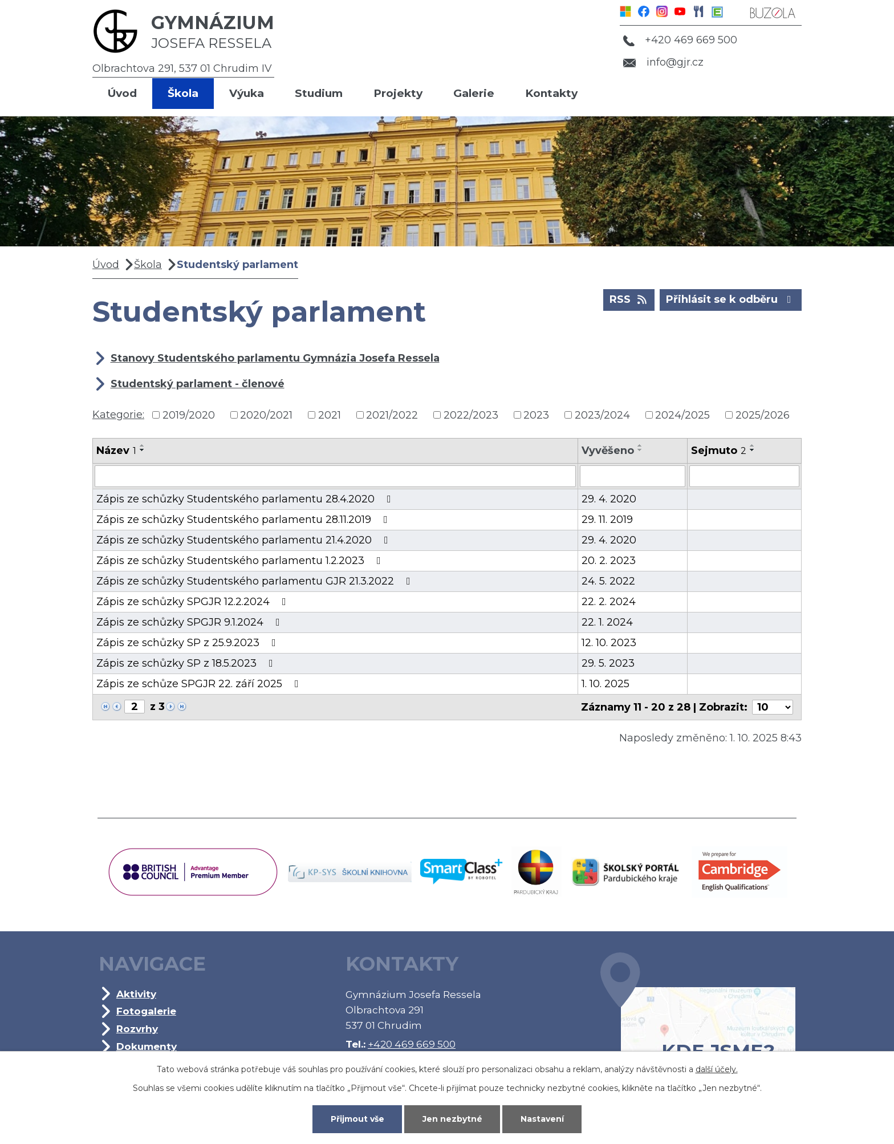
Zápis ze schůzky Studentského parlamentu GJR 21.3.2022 (255, 581)
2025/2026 (762, 414)
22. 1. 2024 (607, 622)
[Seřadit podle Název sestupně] (142, 450)
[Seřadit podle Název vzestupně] (142, 445)
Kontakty (551, 93)
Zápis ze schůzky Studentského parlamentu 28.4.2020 (246, 499)
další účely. (717, 1069)
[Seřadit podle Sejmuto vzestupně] (752, 445)
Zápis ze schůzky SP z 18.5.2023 (187, 663)
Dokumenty (146, 1046)
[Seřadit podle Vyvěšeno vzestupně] (640, 445)
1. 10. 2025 (605, 684)
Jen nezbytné (452, 1119)
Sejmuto (718, 450)
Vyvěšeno (608, 450)
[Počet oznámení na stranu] (772, 707)
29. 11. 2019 (607, 519)
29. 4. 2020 (609, 499)
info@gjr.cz (663, 62)
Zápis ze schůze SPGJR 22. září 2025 (199, 684)
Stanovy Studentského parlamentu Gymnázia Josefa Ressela (275, 358)
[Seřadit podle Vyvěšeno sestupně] (640, 450)
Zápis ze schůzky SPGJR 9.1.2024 (190, 622)
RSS (629, 299)
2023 (536, 414)
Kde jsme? (698, 1024)
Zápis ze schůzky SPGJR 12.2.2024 (193, 601)
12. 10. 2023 (609, 642)
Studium (319, 93)
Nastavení (542, 1119)
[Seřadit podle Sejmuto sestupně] (752, 450)
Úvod (122, 93)
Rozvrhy (137, 1029)
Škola (183, 93)
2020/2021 (266, 414)
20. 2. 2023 (609, 560)
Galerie (473, 93)
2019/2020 (188, 414)
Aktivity (136, 994)
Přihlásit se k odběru (731, 299)
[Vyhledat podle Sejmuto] (744, 476)
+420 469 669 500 (680, 40)
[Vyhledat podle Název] (335, 476)
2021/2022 (392, 414)
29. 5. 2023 (608, 663)
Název (116, 450)
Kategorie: (118, 414)
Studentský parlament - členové (198, 384)
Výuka (246, 93)
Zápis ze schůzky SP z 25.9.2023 (188, 642)
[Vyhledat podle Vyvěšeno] (632, 476)
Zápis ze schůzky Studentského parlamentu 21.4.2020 (244, 540)
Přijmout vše (357, 1119)
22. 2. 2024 (609, 601)
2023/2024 (602, 414)
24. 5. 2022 (608, 581)
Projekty (397, 93)
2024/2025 (682, 414)
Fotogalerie (146, 1011)
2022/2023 (471, 414)
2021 (329, 414)
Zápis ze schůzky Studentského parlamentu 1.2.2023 (240, 560)
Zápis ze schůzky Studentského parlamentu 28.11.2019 (244, 519)
